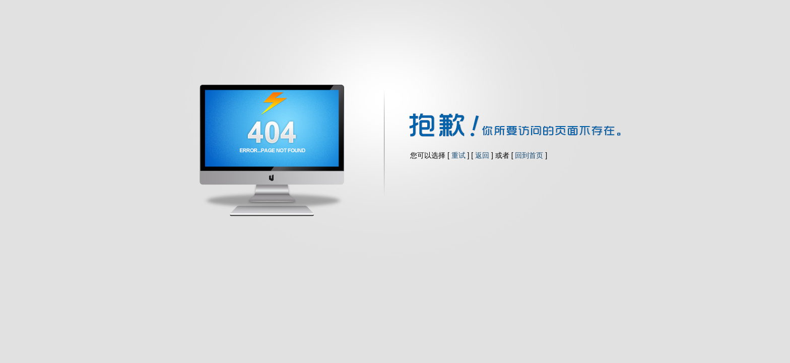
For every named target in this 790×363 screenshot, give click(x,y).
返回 (482, 155)
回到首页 (529, 155)
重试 (458, 155)
